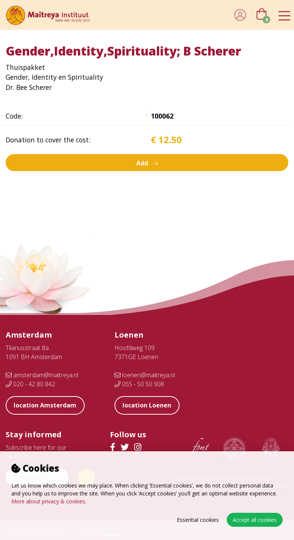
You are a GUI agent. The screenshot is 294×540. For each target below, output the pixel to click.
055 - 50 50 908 (139, 384)
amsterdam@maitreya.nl (42, 375)
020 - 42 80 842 (30, 384)
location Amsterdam (45, 405)
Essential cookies (198, 519)
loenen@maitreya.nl (145, 375)
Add (147, 162)
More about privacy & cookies (48, 501)
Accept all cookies (255, 519)
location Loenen (147, 405)
